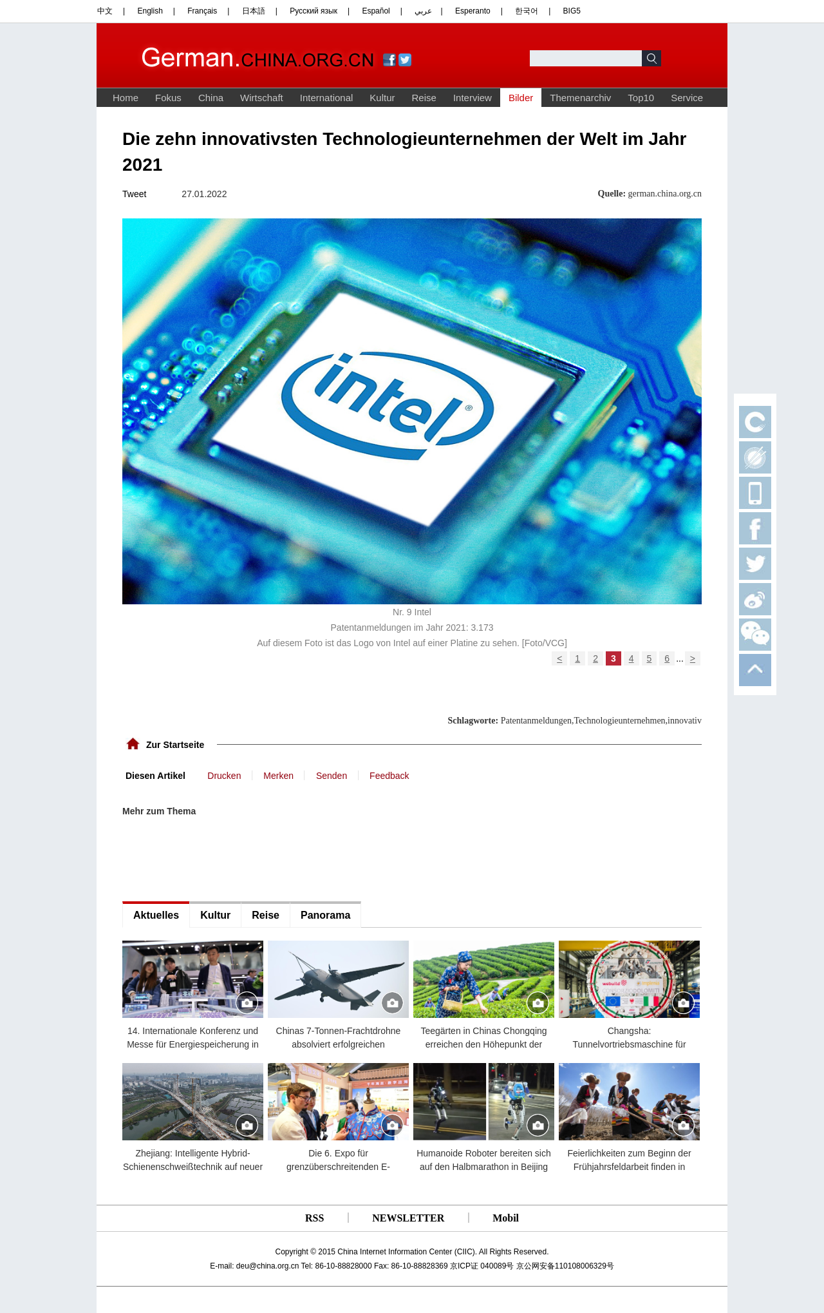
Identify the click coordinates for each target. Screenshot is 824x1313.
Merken (278, 776)
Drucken (224, 776)
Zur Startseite (175, 745)
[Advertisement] (218, 859)
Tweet (134, 194)
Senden (331, 776)
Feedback (389, 776)
